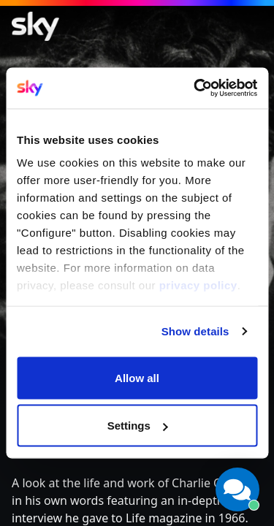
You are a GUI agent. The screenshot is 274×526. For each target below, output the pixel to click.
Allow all (137, 377)
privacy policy (198, 285)
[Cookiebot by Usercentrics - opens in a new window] (195, 88)
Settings (137, 425)
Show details (195, 331)
